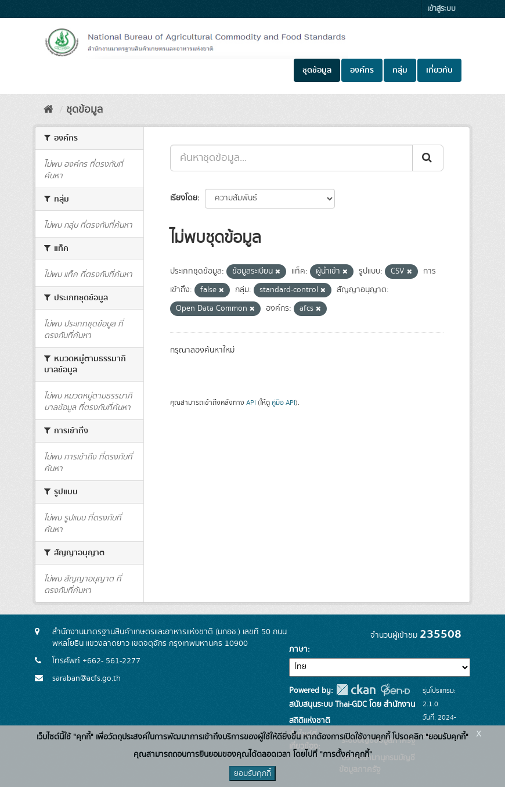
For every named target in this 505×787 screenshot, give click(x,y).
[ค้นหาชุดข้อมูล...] (291, 158)
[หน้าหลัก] (48, 109)
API (251, 403)
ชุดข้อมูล (316, 70)
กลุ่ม (399, 70)
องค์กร (362, 70)
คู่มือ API (283, 403)
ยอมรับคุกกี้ (252, 773)
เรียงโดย (183, 198)
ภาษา (298, 649)
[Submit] (427, 158)
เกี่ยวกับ (439, 70)
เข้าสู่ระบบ (441, 9)
